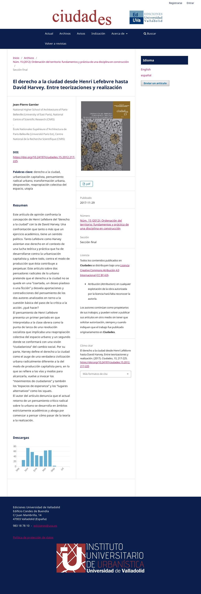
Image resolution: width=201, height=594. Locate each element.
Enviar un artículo (155, 83)
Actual (49, 33)
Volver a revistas (55, 43)
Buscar (150, 33)
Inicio (16, 58)
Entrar (190, 3)
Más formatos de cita (95, 374)
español (146, 75)
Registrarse (175, 3)
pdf (88, 184)
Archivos (65, 33)
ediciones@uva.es (45, 525)
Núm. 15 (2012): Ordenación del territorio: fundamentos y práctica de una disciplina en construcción (71, 62)
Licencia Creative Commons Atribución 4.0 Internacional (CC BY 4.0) (104, 270)
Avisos (81, 33)
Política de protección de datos (33, 537)
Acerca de (118, 33)
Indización (98, 33)
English (146, 69)
